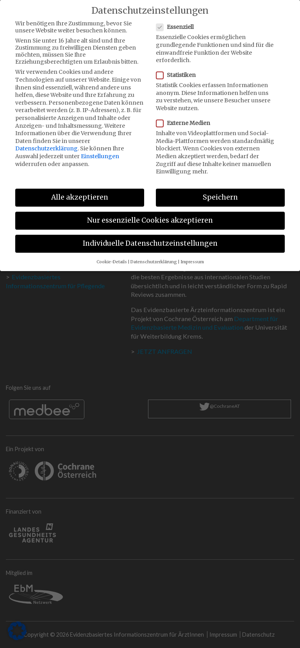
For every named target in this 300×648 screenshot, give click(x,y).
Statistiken (178, 69)
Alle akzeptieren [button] (79, 191)
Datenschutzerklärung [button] (153, 256)
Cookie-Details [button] (111, 256)
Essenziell (177, 21)
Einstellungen (100, 150)
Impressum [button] (192, 256)
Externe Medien (185, 117)
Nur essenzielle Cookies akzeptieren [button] (150, 215)
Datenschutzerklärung (46, 142)
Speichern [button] (220, 191)
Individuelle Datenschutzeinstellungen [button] (150, 238)
